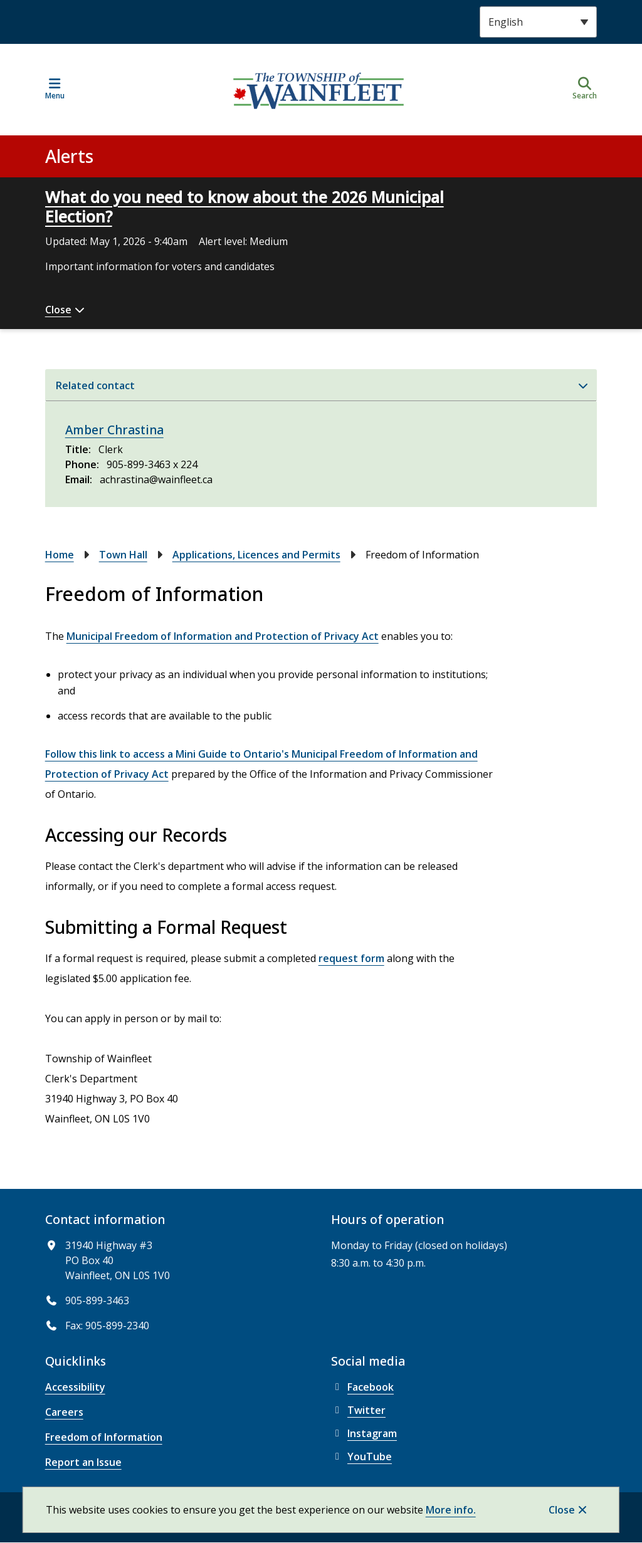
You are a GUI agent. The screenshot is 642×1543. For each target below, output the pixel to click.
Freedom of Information (103, 1437)
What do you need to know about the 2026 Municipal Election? (244, 206)
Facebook (362, 1387)
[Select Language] (538, 22)
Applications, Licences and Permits (256, 555)
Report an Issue (83, 1462)
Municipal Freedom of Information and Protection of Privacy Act (222, 636)
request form (351, 958)
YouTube (361, 1456)
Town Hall (123, 555)
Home (59, 555)
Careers (64, 1412)
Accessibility (75, 1387)
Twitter (358, 1410)
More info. (451, 1510)
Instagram (364, 1433)
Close (562, 1510)
